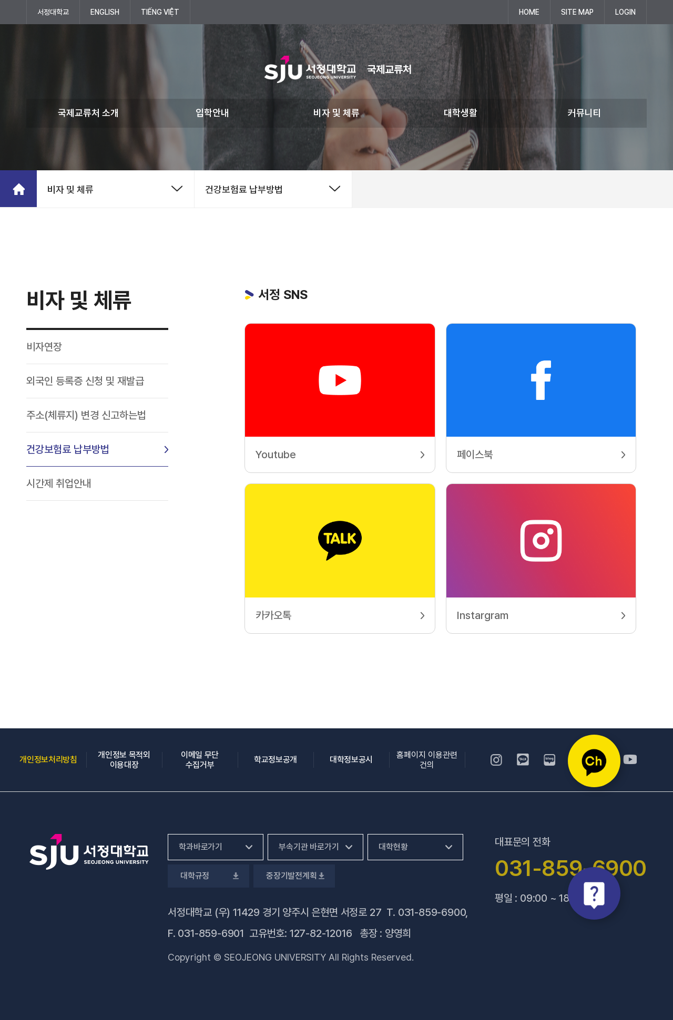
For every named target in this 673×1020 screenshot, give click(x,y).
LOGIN (625, 12)
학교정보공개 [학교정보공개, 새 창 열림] (275, 760)
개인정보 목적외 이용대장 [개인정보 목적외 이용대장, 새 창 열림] (124, 760)
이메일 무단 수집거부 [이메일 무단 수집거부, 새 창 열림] (200, 760)
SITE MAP (577, 12)
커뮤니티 (584, 112)
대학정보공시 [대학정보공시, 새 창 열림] (351, 760)
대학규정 (208, 876)
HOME (529, 12)
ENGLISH (104, 12)
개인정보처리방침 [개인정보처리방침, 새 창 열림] (48, 760)
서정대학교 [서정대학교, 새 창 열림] (58, 11)
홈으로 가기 (18, 188)
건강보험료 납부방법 (244, 189)
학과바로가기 (200, 847)
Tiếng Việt (160, 12)
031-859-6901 (211, 933)
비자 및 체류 (336, 112)
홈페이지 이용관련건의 (426, 760)
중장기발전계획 (294, 876)
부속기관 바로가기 (309, 847)
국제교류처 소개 (88, 112)
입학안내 (212, 112)
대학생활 (460, 112)
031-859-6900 (432, 912)
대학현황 (393, 847)
